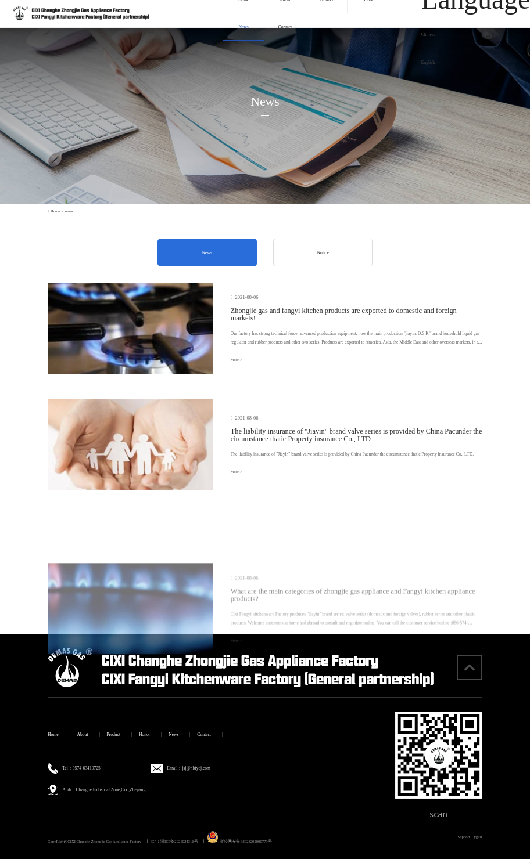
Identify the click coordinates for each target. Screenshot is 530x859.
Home (55, 211)
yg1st (478, 837)
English (428, 62)
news (69, 211)
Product (113, 734)
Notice (323, 252)
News (244, 27)
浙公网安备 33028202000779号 (239, 841)
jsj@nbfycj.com (196, 768)
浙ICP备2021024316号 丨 (183, 841)
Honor (144, 734)
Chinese (428, 34)
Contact (285, 27)
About (82, 734)
